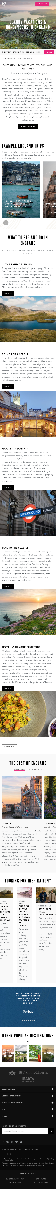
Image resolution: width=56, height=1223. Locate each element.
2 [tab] (24, 1020)
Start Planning (28, 126)
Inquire (8, 293)
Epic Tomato (41, 1179)
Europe (19, 58)
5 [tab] (30, 1020)
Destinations (11, 58)
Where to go (19, 769)
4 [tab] (28, 1020)
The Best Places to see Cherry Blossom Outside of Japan (24, 916)
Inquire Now (42, 4)
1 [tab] (22, 1020)
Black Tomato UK (41, 1183)
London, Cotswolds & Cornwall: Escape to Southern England (18, 204)
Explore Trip (13, 213)
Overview (6, 52)
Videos (42, 906)
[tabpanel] (21, 821)
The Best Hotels (35, 769)
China (21, 903)
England (49, 906)
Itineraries (18, 52)
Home (4, 58)
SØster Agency (15, 1183)
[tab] (27, 1041)
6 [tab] (32, 1020)
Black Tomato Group (15, 1179)
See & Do (30, 52)
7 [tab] (34, 1020)
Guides (22, 901)
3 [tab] (26, 1020)
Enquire (49, 52)
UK (24, 58)
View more (9, 747)
